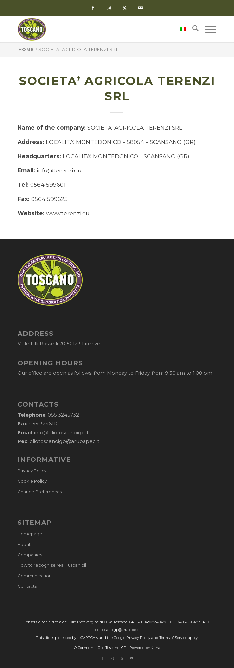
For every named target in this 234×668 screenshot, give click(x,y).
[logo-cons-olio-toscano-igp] (97, 29)
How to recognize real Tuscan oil (52, 565)
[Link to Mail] (141, 8)
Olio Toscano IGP (112, 647)
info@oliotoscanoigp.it (61, 432)
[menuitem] (180, 29)
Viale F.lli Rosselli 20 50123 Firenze (59, 343)
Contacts (27, 586)
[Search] (192, 29)
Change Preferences (40, 491)
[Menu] (207, 29)
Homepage (30, 533)
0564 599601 (48, 184)
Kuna (155, 647)
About (24, 544)
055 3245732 (63, 415)
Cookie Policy (32, 481)
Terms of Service (173, 638)
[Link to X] (125, 8)
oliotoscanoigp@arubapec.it (64, 441)
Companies (30, 554)
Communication (35, 575)
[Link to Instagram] (109, 8)
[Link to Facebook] (93, 8)
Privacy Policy (32, 470)
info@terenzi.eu (59, 170)
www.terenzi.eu (68, 213)
